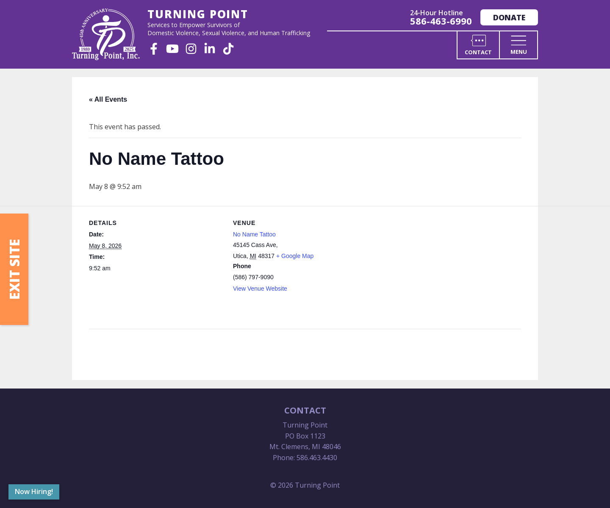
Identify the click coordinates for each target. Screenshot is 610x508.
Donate (509, 17)
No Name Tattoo (254, 234)
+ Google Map (294, 256)
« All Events (108, 99)
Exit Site (14, 269)
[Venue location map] (421, 264)
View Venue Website (260, 288)
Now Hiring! (34, 491)
